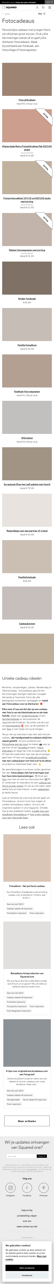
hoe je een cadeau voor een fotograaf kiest (26, 815)
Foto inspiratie (37, 913)
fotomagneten (13, 725)
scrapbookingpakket (36, 757)
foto (9, 728)
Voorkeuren (27, 1275)
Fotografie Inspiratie (16, 1006)
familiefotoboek (10, 718)
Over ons (27, 1220)
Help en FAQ (26, 1210)
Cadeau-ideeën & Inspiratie (19, 908)
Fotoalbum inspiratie (16, 913)
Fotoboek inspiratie (16, 1001)
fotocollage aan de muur (15, 744)
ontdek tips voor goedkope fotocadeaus (25, 812)
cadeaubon (44, 789)
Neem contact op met (27, 1226)
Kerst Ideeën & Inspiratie (34, 1099)
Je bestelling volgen (27, 1215)
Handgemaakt (13, 1099)
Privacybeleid (27, 1237)
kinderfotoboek (30, 715)
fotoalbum (23, 747)
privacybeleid (31, 1169)
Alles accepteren (27, 1268)
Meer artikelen (27, 1121)
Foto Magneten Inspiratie (19, 1010)
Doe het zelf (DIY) (15, 904)
